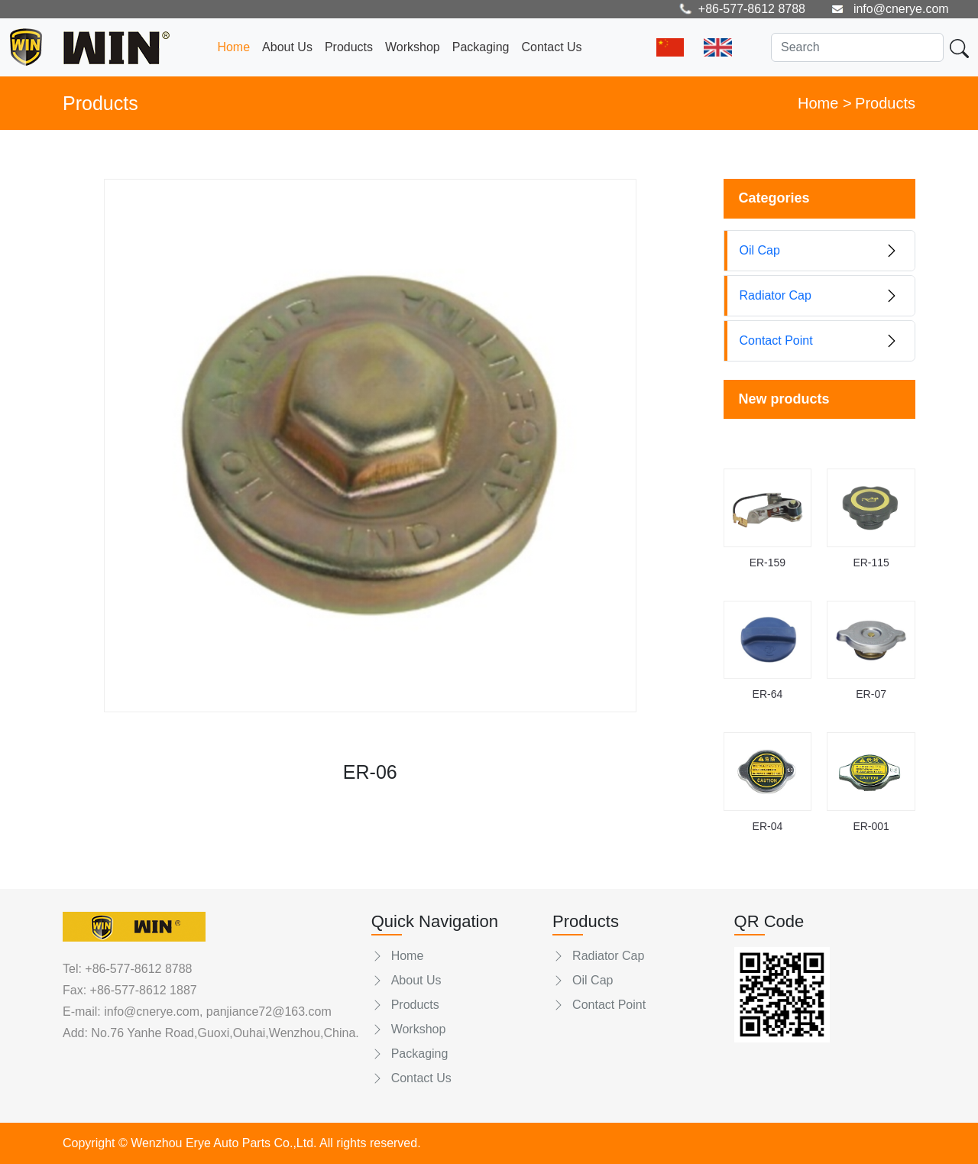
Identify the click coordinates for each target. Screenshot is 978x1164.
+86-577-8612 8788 (138, 968)
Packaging (481, 47)
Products (349, 47)
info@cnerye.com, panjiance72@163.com (216, 1011)
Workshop (412, 47)
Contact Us (551, 47)
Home (233, 47)
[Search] (857, 47)
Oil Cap (582, 980)
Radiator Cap (598, 955)
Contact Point (599, 1004)
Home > (825, 103)
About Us (287, 47)
